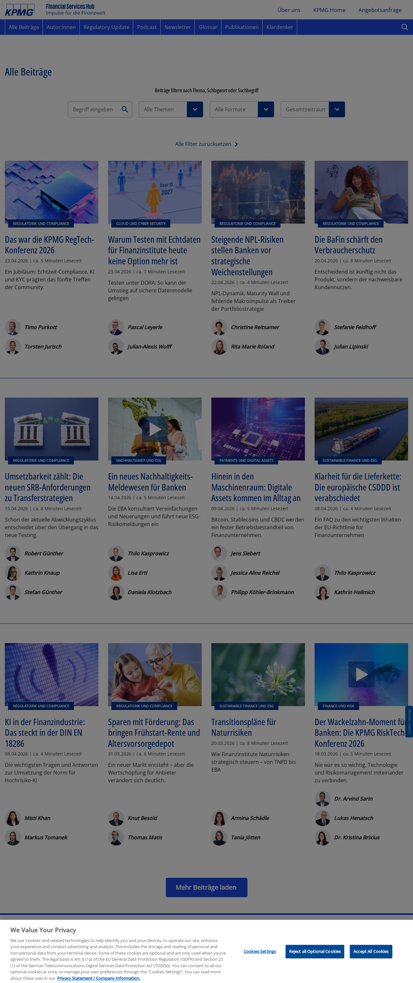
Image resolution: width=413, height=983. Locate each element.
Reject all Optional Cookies (315, 957)
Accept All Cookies (370, 957)
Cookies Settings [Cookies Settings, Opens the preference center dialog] (260, 957)
